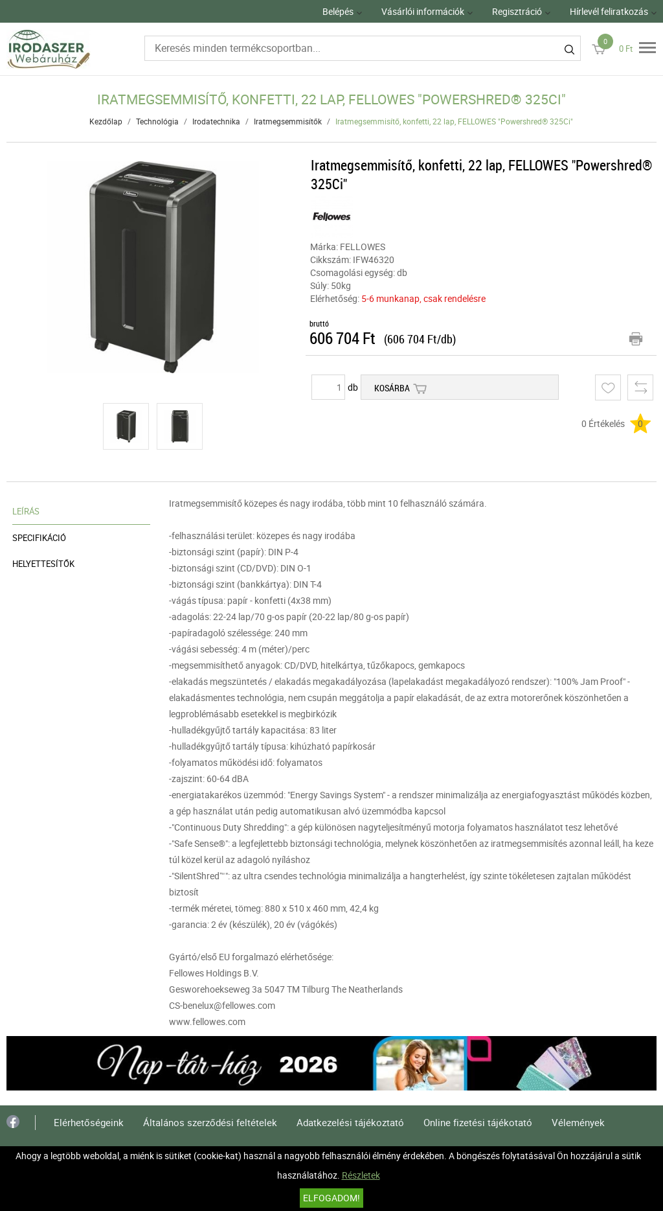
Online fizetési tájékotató (477, 1122)
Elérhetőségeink (89, 1122)
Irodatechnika (216, 121)
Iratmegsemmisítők (288, 121)
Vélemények (578, 1122)
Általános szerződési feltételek (210, 1122)
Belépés (338, 11)
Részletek (361, 1175)
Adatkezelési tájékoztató (350, 1122)
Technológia (157, 121)
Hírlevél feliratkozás (609, 11)
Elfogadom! (331, 1198)
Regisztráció (517, 11)
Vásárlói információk (422, 11)
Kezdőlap (105, 121)
